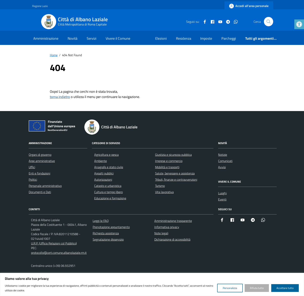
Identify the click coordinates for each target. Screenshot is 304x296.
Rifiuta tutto (257, 288)
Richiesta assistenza (106, 233)
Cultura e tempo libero (108, 192)
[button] (299, 24)
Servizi (91, 38)
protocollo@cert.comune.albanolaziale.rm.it (59, 252)
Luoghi (222, 193)
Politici (33, 179)
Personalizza (230, 288)
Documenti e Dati (40, 192)
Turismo (160, 185)
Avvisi (222, 167)
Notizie (222, 154)
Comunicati (225, 161)
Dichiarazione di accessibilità (172, 239)
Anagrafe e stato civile (108, 167)
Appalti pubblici (104, 173)
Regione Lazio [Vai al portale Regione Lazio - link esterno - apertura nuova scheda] (40, 6)
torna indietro (60, 96)
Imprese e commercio (168, 161)
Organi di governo (40, 154)
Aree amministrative (42, 161)
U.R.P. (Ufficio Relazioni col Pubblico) (54, 243)
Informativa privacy (166, 227)
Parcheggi (228, 38)
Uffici (32, 167)
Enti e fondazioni (39, 173)
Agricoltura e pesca (106, 154)
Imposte (206, 38)
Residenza (183, 38)
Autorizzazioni (103, 179)
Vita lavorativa (164, 192)
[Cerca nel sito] (268, 21)
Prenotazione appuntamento (111, 227)
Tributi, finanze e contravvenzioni (176, 179)
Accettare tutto (285, 288)
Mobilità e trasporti (167, 167)
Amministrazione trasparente (173, 220)
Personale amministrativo (45, 185)
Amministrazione (45, 38)
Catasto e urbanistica (107, 185)
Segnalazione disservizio (108, 239)
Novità (72, 38)
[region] (152, 284)
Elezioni (161, 38)
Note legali (161, 233)
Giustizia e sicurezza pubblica (173, 154)
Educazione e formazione (110, 198)
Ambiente (100, 161)
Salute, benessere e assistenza (175, 173)
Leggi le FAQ (101, 220)
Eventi (222, 199)
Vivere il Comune (118, 38)
